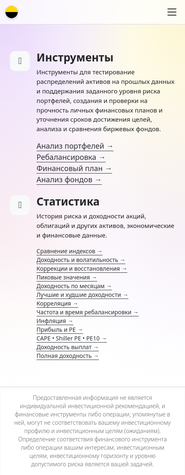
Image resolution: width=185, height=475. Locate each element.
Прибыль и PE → (60, 329)
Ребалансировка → (71, 157)
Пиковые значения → (67, 277)
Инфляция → (55, 321)
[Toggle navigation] (172, 12)
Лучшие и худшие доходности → (82, 295)
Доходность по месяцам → (74, 286)
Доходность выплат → (68, 347)
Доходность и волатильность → (81, 260)
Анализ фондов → (69, 179)
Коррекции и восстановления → (82, 268)
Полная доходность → (68, 356)
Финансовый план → (74, 168)
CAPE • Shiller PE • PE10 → (72, 338)
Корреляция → (57, 303)
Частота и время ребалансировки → (88, 312)
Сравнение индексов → (69, 251)
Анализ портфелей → (75, 146)
